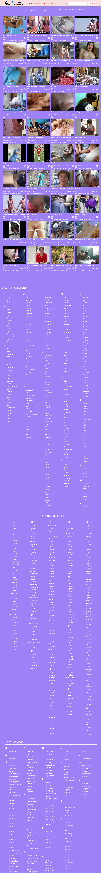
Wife (84, 432)
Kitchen (47, 415)
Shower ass (67, 777)
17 (78, 9)
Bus (8, 354)
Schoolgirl (86, 244)
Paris (86, 142)
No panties (67, 695)
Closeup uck (30, 706)
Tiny (84, 360)
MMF (65, 265)
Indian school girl (50, 732)
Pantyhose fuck (68, 725)
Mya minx (48, 820)
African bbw (12, 707)
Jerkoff (47, 406)
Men (65, 249)
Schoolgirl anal (68, 763)
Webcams (86, 424)
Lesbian (47, 438)
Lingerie (47, 444)
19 (81, 9)
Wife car (84, 709)
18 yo (78, 65)
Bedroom (10, 306)
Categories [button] (37, 3)
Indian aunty (49, 726)
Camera (53, 86)
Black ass (11, 794)
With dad (84, 715)
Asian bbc (12, 744)
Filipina (47, 257)
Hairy (46, 341)
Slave (84, 273)
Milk (65, 260)
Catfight (28, 249)
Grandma (48, 320)
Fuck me (29, 781)
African (9, 248)
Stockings (86, 313)
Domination (29, 350)
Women (85, 435)
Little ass (48, 780)
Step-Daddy (29, 328)
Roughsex (67, 422)
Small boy (67, 787)
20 (83, 9)
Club (27, 273)
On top (66, 710)
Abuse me (12, 704)
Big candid (12, 786)
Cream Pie (29, 295)
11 (69, 9)
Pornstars (67, 377)
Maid (65, 236)
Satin (84, 238)
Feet (46, 244)
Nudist (66, 304)
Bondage (10, 333)
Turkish (85, 382)
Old (65, 322)
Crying (28, 300)
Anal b (11, 728)
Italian (47, 393)
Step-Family (48, 241)
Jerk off (47, 763)
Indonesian (68, 168)
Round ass (67, 751)
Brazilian (9, 341)
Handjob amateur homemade (50, 696)
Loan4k (47, 786)
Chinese (28, 265)
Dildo (27, 342)
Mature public (49, 806)
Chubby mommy (32, 701)
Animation (10, 256)
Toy (84, 376)
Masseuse (67, 241)
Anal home (12, 731)
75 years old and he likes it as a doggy (62, 188)
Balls (8, 290)
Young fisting (86, 724)
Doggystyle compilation (30, 756)
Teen (84, 352)
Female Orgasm (50, 246)
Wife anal (85, 707)
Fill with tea (30, 773)
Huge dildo (48, 711)
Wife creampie (86, 712)
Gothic (47, 318)
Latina (47, 433)
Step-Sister (86, 265)
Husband (47, 375)
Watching (86, 422)
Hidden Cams (10, 40)
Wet (84, 430)
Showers (85, 260)
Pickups (66, 366)
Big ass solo (12, 778)
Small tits (85, 278)
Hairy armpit (49, 690)
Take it (66, 813)
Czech (28, 321)
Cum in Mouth (30, 308)
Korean (47, 418)
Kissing (47, 413)
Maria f (47, 798)
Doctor (28, 344)
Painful (66, 342)
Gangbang (48, 294)
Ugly (84, 394)
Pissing (66, 372)
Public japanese (68, 736)
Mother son (48, 817)
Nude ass (66, 698)
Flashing (89, 117)
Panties (66, 348)
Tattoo (85, 344)
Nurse (14, 168)
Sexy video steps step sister (35, 137)
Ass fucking (10, 272)
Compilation (29, 281)
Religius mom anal (69, 746)
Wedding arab (86, 704)
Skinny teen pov (68, 782)
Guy (46, 334)
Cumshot (28, 313)
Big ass (55, 91)
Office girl (66, 705)
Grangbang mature (33, 810)
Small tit (66, 790)
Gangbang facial (32, 799)
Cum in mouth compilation (31, 720)
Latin (46, 430)
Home (30, 3)
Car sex (28, 241)
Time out (66, 853)
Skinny (85, 268)
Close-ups (35, 91)
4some (9, 241)
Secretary (86, 246)
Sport (84, 300)
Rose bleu (67, 748)
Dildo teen (30, 753)
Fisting (47, 265)
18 (79, 9)
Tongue (85, 371)
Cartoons (29, 244)
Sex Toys (85, 254)
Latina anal (48, 770)
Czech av (30, 730)
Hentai (47, 351)
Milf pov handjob (50, 814)
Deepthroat (29, 336)
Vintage (85, 409)
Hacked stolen (31, 163)
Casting (28, 246)
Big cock (9, 311)
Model (66, 268)
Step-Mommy (68, 270)
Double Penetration (32, 352)
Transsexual (86, 379)
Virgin (84, 412)
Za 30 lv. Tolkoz (31, 214)
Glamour (47, 310)
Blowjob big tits (13, 805)
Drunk (28, 355)
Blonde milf (12, 802)
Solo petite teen (68, 801)
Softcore (85, 284)
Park (65, 353)
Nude (65, 302)
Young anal (85, 722)
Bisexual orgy (13, 791)
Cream (28, 292)
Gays (46, 299)
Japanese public (50, 755)
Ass (8, 269)
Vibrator (85, 407)
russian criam (79, 188)
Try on (65, 859)
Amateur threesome (15, 723)
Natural (66, 294)
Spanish (85, 292)
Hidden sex (48, 701)
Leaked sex (48, 772)
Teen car (66, 827)
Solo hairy (67, 793)
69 (29, 142)
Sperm (85, 297)
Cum (27, 305)
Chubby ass (30, 698)
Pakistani (67, 345)
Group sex (30, 821)
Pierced (66, 369)
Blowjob (44, 40)
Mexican (66, 252)
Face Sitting (48, 236)
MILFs (91, 168)
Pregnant (67, 382)
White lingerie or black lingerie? (84, 60)
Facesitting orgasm (33, 768)
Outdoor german (69, 716)
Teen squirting (68, 848)
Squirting (85, 308)
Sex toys (66, 769)
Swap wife (67, 804)
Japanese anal (49, 747)
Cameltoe (29, 238)
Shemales (86, 257)
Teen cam (67, 824)
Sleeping (85, 276)
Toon (84, 374)
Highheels (48, 357)
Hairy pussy (48, 692)
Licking (47, 441)
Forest (47, 278)
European (43, 65)
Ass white (11, 747)
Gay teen (29, 805)
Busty (9, 357)
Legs (46, 436)
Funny (47, 286)
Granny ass (30, 813)
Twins (84, 387)
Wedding (85, 427)
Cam (27, 236)
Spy (84, 303)
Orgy (65, 330)
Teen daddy (67, 832)
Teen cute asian (68, 829)
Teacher (85, 347)
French (86, 40)
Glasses (47, 312)
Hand (76, 163)
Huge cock (48, 709)
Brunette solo (13, 813)
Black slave (12, 797)
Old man (66, 708)
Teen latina (67, 835)
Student (85, 321)
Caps (82, 40)
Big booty (11, 780)
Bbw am (11, 754)
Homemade (18, 65)
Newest (50, 3)
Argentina (10, 264)
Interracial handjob (51, 737)
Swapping (86, 329)
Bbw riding (12, 764)
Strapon (85, 316)
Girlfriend (48, 304)
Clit (27, 268)
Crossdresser (30, 297)
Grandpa (47, 323)
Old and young (68, 325)
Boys (8, 338)
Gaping (47, 296)
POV (65, 380)
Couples (28, 289)
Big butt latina (13, 783)
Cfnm (27, 257)
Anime (9, 259)
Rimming (66, 414)
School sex (67, 761)
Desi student (31, 745)
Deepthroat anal (32, 740)
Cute (27, 319)
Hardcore (48, 346)
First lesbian (30, 776)
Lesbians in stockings (51, 775)
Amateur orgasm (14, 720)
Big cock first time (14, 788)
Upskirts (85, 400)
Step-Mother (68, 278)
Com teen (30, 711)
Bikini (59, 91)
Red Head (67, 408)
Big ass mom (13, 775)
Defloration (29, 339)
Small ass (67, 785)
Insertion (47, 388)
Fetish (47, 252)
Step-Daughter (30, 334)
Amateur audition (14, 712)
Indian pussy (49, 729)
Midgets (66, 254)
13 (72, 9)
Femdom (47, 249)
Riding (66, 411)
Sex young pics (68, 771)
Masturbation (68, 244)
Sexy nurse (6, 163)
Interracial (48, 391)
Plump (66, 374)
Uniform (85, 397)
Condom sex (30, 284)
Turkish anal (67, 861)
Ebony (28, 365)
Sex (84, 252)
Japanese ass (49, 749)
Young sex (85, 730)
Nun (65, 307)
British (9, 343)
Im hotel (47, 721)
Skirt (84, 270)
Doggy (28, 347)
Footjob (47, 273)
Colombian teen (32, 709)
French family (31, 779)
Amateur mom (13, 717)
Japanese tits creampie (49, 745)
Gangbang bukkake (33, 794)
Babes (9, 287)
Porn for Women (19, 40)
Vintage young (86, 697)
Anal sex (11, 739)
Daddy (59, 117)
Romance (67, 416)
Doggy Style (37, 142)
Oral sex (66, 713)
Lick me (47, 778)
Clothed (16, 142)
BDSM (9, 298)
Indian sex (48, 734)
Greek (47, 328)
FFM (46, 254)
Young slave (85, 732)
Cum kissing (30, 722)
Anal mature (12, 736)
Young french (86, 727)
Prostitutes (67, 385)
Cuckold (28, 303)
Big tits (9, 314)
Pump (66, 391)
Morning (66, 276)
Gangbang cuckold (32, 797)
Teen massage (68, 837)
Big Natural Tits (38, 40)
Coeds (39, 91)
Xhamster (22, 38)
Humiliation (48, 373)
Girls (11, 91)
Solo (84, 286)
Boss (8, 335)
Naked (66, 291)
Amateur (31, 40)
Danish (28, 331)
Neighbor (67, 296)
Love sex (48, 791)
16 (76, 9)
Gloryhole (48, 315)
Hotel (46, 367)
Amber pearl (12, 725)
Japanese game (50, 752)
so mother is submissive (10, 188)
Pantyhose (67, 350)
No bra (66, 692)
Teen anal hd (68, 821)
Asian (35, 117)
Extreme (28, 378)
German (47, 302)
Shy (84, 262)
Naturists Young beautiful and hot (60, 60)
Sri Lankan (86, 311)
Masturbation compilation (49, 802)
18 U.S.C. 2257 (71, 869)
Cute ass (29, 727)
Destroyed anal (31, 748)
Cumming (29, 311)
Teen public (67, 843)
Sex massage (68, 766)
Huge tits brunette (50, 714)
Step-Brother (11, 346)
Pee (65, 361)
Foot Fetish (48, 270)
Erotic (27, 373)
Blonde (62, 91)
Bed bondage (13, 770)
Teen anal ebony (69, 819)
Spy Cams (86, 305)
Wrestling (86, 438)
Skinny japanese (69, 779)
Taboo (85, 342)
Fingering (48, 260)
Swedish (85, 332)
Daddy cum (30, 737)
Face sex (29, 765)
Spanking (86, 295)
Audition (9, 277)
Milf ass (47, 812)
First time (48, 262)
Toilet (84, 368)
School (85, 241)
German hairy (31, 807)
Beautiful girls (13, 767)
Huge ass (48, 706)
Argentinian (88, 65)
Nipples (66, 299)
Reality (66, 406)
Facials (47, 238)
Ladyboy (47, 428)
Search (92, 4)
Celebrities (29, 252)
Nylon (65, 312)
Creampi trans (31, 714)
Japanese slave (50, 757)
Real (65, 403)
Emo (27, 370)
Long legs (48, 788)
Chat (27, 260)
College (28, 278)
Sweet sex (67, 806)
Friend (47, 284)
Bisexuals (10, 142)
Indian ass (48, 724)
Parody (66, 356)
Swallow (85, 327)
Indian (47, 382)
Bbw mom (12, 759)
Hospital (47, 362)
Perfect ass (67, 731)
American (60, 40)
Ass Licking (63, 142)
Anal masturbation (14, 733)
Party (65, 358)
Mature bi (48, 804)
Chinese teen (31, 695)
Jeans (47, 403)
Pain (65, 340)
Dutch (28, 358)
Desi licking (30, 742)
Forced (47, 276)
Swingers (86, 335)
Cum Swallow (17, 193)
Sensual (85, 249)
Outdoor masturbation (70, 718)
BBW (54, 168)
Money (66, 273)
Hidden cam (49, 698)
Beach (79, 40)
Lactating (48, 425)
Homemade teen (50, 703)
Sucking (85, 324)
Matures (66, 246)
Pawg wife (67, 728)
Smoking (85, 281)
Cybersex (84, 117)
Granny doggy (31, 815)
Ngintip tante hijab (56, 163)
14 (73, 9)
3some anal (12, 690)
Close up (29, 703)
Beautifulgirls (37, 65)
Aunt (8, 280)
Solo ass (66, 796)
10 (67, 9)
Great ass (30, 818)
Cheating (60, 193)
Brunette (9, 349)
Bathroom (10, 293)
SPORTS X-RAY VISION (9, 35)
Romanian (67, 419)
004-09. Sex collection (81, 86)
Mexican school (50, 809)
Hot (68, 65)
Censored (29, 254)
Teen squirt (67, 845)
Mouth (66, 281)
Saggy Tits (86, 236)
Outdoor (66, 333)
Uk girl (84, 690)
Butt (8, 359)
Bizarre (9, 322)
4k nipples (12, 697)
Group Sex (48, 331)
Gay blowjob (30, 802)
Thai (84, 355)
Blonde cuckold (13, 799)
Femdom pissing (32, 771)
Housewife (48, 370)
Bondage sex (13, 810)
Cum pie (29, 725)
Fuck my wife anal (32, 787)
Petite (65, 364)
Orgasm (66, 327)
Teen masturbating (69, 840)
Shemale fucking (69, 774)
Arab (8, 261)
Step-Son (86, 289)
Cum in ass (30, 717)
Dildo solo (30, 750)
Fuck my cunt (31, 784)
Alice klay (11, 709)
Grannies (48, 326)
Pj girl (65, 733)
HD (6, 40)
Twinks (85, 384)
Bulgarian (41, 219)
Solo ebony (67, 798)
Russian (91, 193)
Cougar (64, 193)
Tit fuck (66, 856)
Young (85, 445)
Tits (84, 366)
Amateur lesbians (14, 715)
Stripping (85, 319)
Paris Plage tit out (80, 137)
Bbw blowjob (12, 756)
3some (9, 238)
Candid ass (30, 690)
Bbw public (12, 762)
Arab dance (12, 741)
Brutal (9, 351)
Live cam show (49, 783)
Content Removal (62, 869)
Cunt (27, 316)
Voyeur (17, 168)
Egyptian (28, 367)
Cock (27, 276)
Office (65, 319)
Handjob (47, 343)
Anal (6, 65)
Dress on (29, 758)
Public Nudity (91, 142)
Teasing (85, 350)
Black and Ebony (12, 325)
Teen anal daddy (69, 816)
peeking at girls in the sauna (11, 86)
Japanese (48, 400)
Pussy (66, 396)
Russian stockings (69, 754)
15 (75, 9)
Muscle (66, 284)
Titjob (84, 363)
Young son (85, 735)
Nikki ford (66, 690)
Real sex (66, 743)
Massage (67, 238)
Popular (45, 3)
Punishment (67, 393)
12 (70, 9)
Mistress (66, 262)
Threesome (86, 358)
